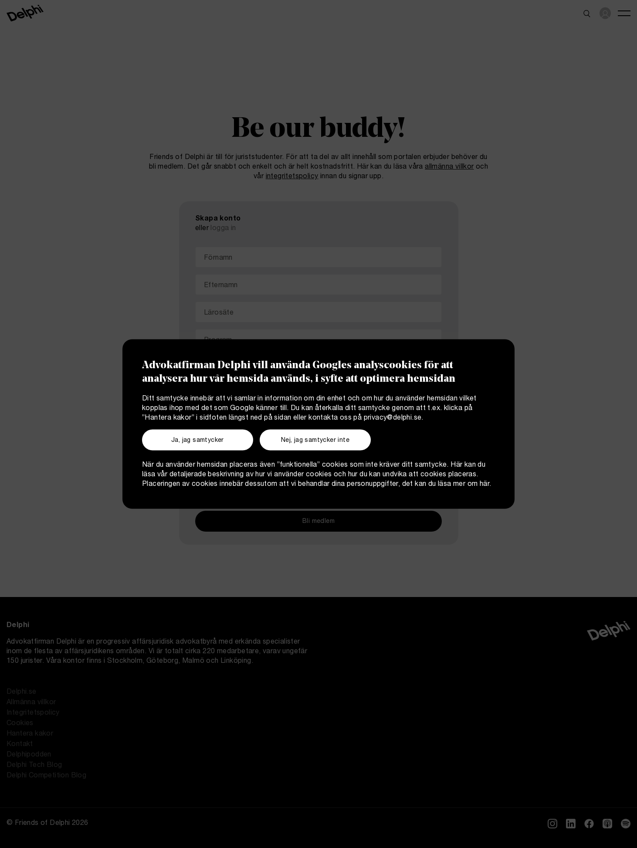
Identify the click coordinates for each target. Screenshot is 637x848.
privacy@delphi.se (393, 418)
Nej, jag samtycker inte (315, 441)
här (484, 484)
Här (456, 464)
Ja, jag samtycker (197, 441)
